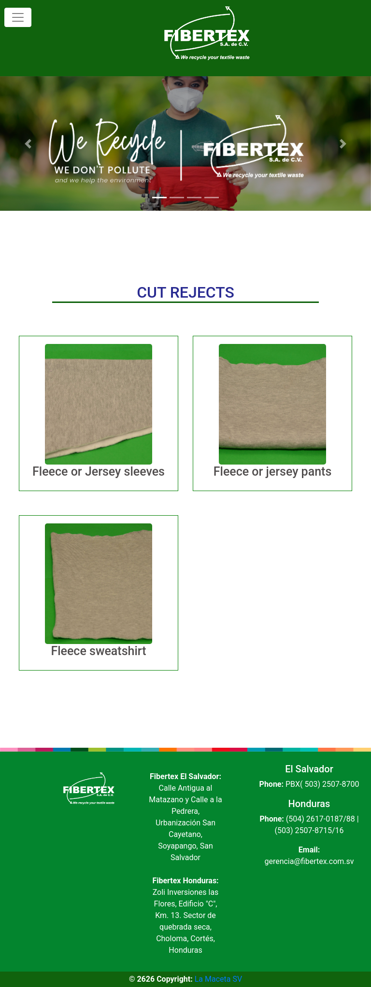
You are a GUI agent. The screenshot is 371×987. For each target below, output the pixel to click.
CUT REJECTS (185, 292)
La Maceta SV (218, 979)
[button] (28, 143)
